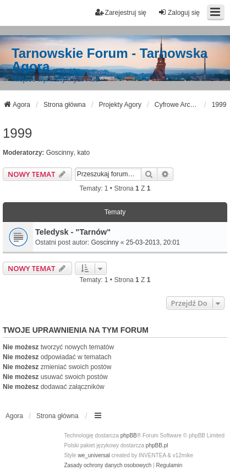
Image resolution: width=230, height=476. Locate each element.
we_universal (93, 455)
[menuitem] (107, 465)
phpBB (129, 435)
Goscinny (60, 152)
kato (83, 152)
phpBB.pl (157, 445)
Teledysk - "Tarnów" (73, 232)
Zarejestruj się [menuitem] (120, 12)
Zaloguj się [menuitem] (179, 12)
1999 (17, 133)
